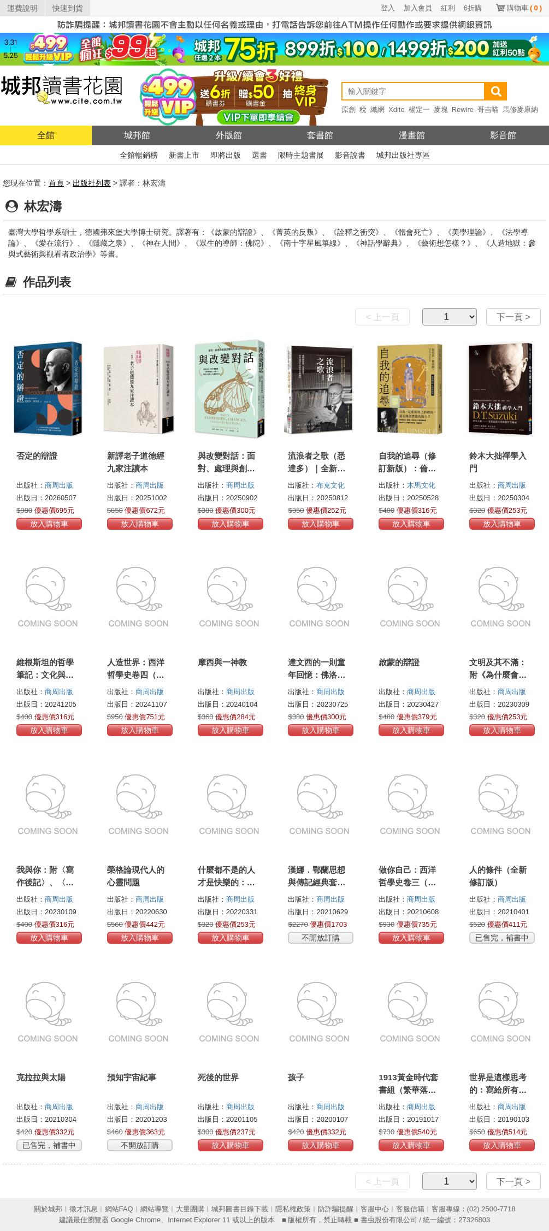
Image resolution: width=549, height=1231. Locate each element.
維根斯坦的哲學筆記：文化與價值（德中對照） (45, 675)
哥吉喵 (488, 109)
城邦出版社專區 (403, 155)
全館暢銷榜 (139, 155)
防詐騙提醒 (335, 1209)
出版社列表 (92, 183)
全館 (46, 135)
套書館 (320, 135)
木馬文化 (421, 485)
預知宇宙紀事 (131, 1077)
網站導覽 (154, 1209)
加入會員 (418, 8)
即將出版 (225, 155)
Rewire (463, 109)
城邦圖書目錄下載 (239, 1209)
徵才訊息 (83, 1209)
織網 (377, 109)
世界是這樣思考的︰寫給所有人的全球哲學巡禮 (498, 1090)
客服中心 (375, 1209)
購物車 (524, 8)
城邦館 (137, 135)
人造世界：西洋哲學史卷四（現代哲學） (135, 675)
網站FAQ (119, 1209)
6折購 (473, 8)
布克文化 (330, 485)
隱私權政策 (293, 1209)
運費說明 (22, 8)
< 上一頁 (382, 317)
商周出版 (59, 485)
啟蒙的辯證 (399, 662)
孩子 (296, 1077)
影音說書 (350, 155)
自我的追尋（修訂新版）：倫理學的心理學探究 (407, 468)
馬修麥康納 (520, 109)
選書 (259, 155)
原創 (348, 109)
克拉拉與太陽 (41, 1077)
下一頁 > (513, 317)
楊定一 (419, 109)
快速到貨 (67, 8)
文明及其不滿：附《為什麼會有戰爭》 (498, 675)
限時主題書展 (301, 155)
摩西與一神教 (222, 662)
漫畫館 (412, 135)
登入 (388, 8)
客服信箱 (410, 1209)
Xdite (396, 109)
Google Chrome (135, 1220)
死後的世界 (218, 1077)
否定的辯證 (36, 455)
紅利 (448, 8)
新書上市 (184, 155)
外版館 (229, 135)
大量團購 (190, 1209)
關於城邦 (48, 1209)
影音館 (503, 135)
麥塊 (441, 109)
